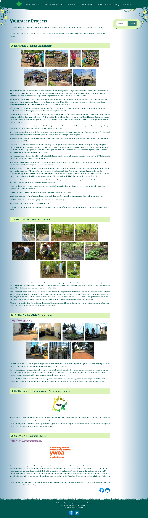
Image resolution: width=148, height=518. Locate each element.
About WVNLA (32, 4)
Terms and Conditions (65, 505)
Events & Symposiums (53, 4)
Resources (73, 4)
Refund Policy (85, 505)
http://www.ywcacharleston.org (27, 441)
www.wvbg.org (99, 283)
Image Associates (78, 507)
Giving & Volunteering (108, 4)
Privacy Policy (76, 505)
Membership (88, 4)
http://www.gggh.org (21, 320)
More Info (127, 4)
